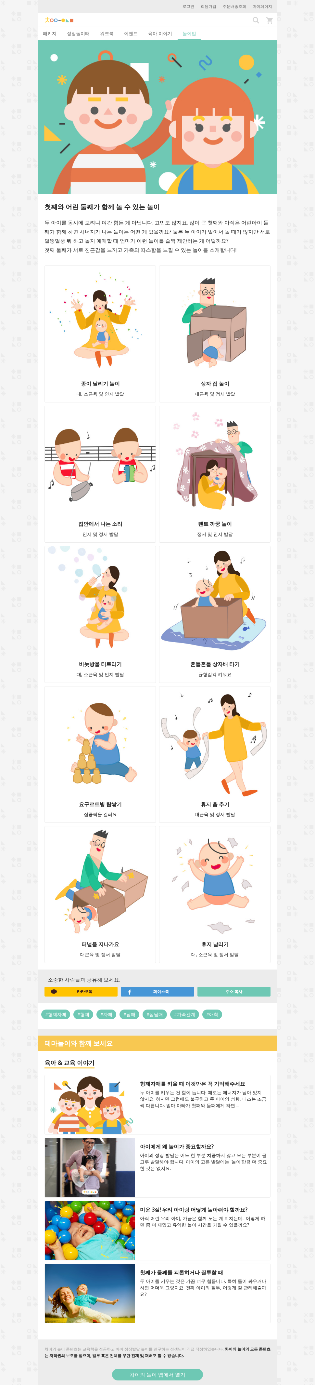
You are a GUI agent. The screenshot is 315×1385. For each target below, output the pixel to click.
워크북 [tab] (107, 33)
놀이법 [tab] (189, 33)
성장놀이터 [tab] (78, 33)
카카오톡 (72, 992)
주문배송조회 (234, 6)
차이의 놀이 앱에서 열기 (157, 1374)
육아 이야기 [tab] (160, 33)
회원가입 (208, 6)
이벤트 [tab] (131, 33)
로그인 (188, 6)
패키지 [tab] (50, 33)
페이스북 (148, 992)
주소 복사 (234, 991)
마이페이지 (262, 6)
